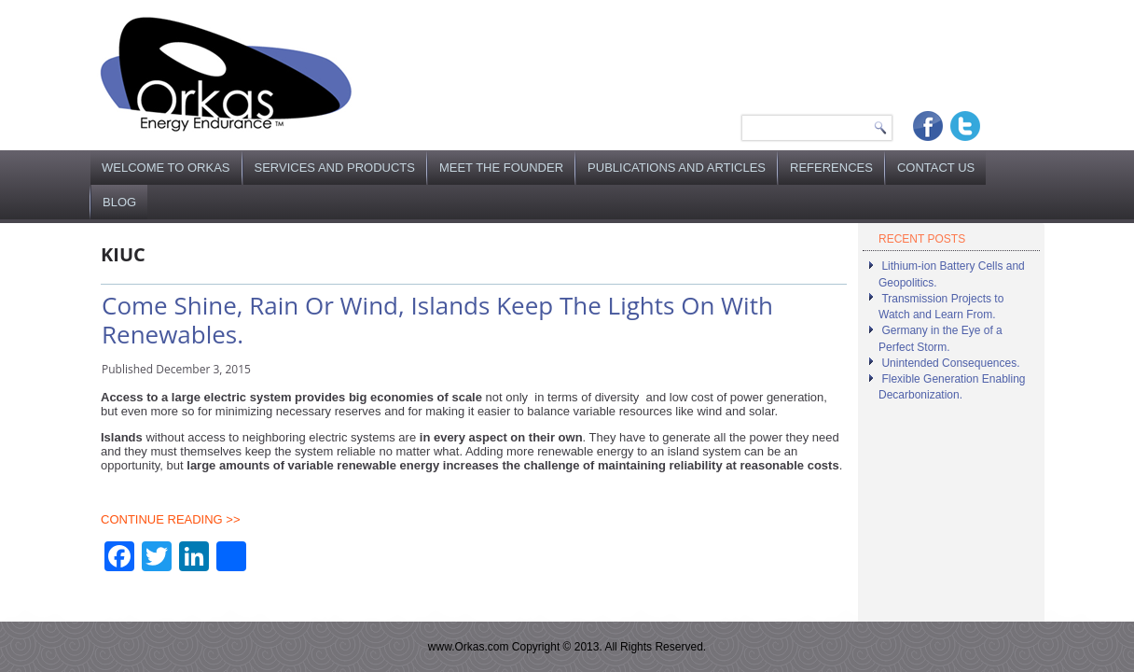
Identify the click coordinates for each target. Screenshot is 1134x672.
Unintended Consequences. (950, 363)
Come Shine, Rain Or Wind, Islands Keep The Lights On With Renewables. (437, 319)
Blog (119, 202)
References (831, 168)
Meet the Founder (501, 168)
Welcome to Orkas (166, 168)
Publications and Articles (677, 168)
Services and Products (335, 168)
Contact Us (936, 168)
